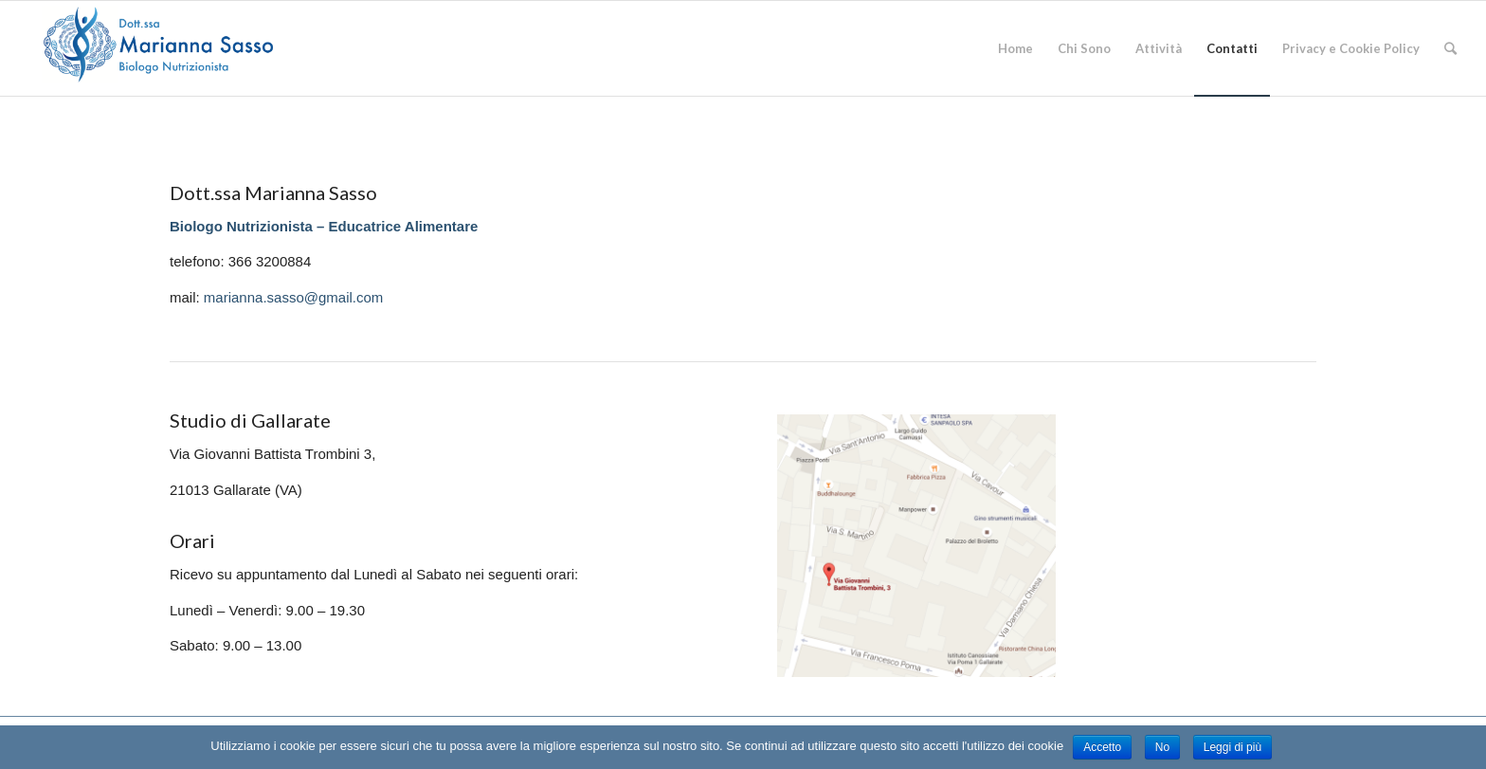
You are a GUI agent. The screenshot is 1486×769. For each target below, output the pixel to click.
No (1162, 747)
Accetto (1102, 747)
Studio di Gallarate (250, 420)
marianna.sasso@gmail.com (293, 297)
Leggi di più (1232, 747)
